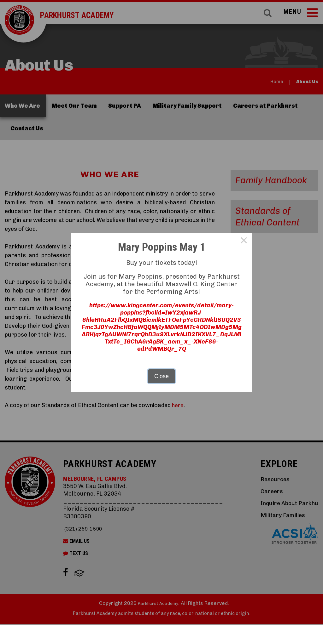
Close (161, 377)
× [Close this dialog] (243, 240)
